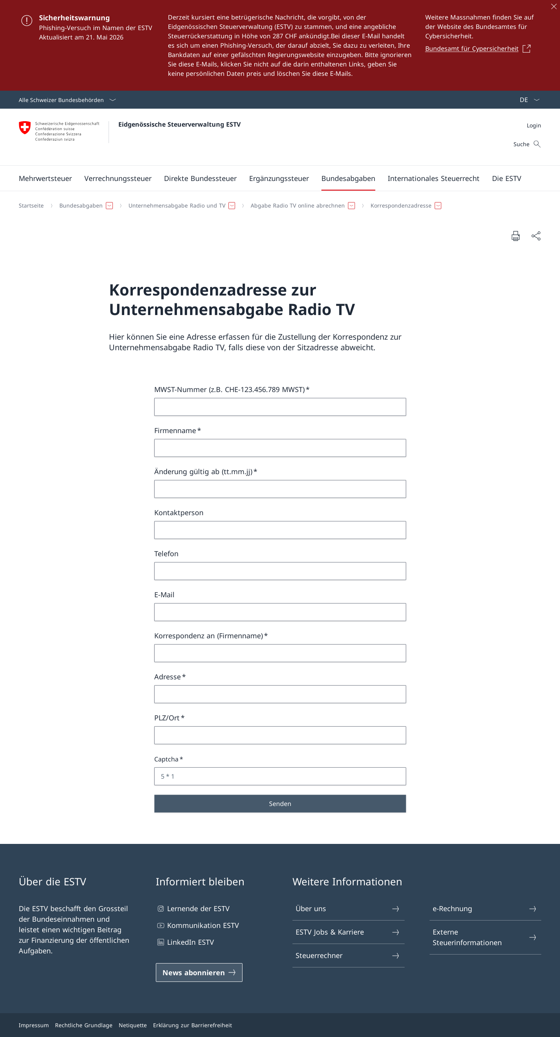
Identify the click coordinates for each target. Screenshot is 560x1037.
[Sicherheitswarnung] (280, 45)
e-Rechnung (485, 908)
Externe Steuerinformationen (485, 937)
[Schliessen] (554, 6)
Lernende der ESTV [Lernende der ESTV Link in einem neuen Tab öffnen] (193, 908)
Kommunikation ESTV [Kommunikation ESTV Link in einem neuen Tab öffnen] (197, 925)
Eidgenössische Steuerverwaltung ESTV (179, 124)
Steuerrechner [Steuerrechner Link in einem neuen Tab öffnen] (348, 955)
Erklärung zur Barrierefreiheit (192, 1025)
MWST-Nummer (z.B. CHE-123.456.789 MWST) (229, 389)
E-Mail (164, 594)
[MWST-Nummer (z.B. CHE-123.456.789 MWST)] (280, 407)
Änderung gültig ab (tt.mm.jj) (203, 471)
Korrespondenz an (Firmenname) (208, 635)
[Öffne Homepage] (130, 137)
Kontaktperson (178, 512)
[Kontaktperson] (280, 530)
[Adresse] (280, 694)
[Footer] (280, 1025)
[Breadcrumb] (276, 205)
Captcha (166, 759)
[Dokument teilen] (536, 235)
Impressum (34, 1025)
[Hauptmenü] (273, 178)
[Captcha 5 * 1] (280, 776)
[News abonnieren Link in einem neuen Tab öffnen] (199, 972)
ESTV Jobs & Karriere (348, 932)
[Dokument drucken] (515, 235)
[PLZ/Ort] (280, 735)
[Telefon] (280, 571)
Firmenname (175, 430)
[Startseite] (31, 205)
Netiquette (133, 1025)
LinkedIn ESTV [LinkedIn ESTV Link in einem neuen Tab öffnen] (185, 942)
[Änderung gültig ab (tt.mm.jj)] (280, 489)
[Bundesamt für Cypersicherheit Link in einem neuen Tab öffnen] (480, 48)
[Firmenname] (280, 448)
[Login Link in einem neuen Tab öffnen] (534, 125)
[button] (45, 178)
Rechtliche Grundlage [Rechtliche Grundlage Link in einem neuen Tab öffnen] (83, 1025)
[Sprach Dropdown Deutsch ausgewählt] (527, 100)
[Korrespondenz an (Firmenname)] (280, 653)
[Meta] (534, 125)
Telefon (166, 553)
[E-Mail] (280, 612)
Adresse (167, 676)
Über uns (348, 908)
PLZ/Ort (167, 717)
